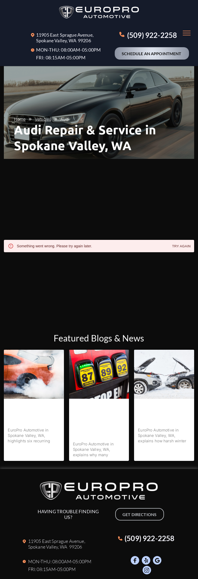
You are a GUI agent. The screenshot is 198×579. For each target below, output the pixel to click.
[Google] (157, 561)
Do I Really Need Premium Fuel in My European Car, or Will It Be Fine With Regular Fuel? (99, 420)
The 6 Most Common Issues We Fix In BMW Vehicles (33, 413)
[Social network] (135, 561)
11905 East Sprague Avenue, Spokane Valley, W (65, 37)
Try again (181, 246)
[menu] (186, 33)
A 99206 (82, 40)
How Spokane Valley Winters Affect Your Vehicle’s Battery (161, 413)
